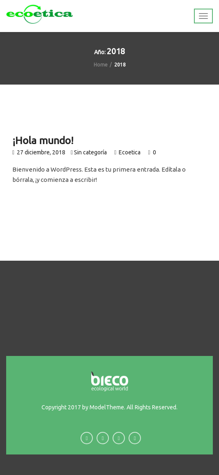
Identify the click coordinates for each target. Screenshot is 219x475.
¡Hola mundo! (43, 140)
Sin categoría (90, 152)
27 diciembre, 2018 (38, 152)
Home (101, 64)
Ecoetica (130, 152)
